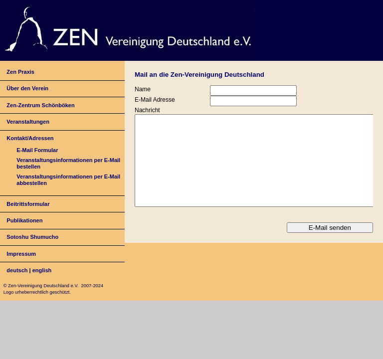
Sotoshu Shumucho (32, 237)
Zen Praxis (20, 72)
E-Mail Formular (37, 150)
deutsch (16, 270)
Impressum (21, 254)
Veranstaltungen (27, 122)
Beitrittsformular (27, 204)
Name (143, 89)
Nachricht (147, 110)
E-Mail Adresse (155, 99)
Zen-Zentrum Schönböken (40, 105)
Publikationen (24, 220)
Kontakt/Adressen (29, 138)
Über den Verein (27, 88)
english (42, 270)
